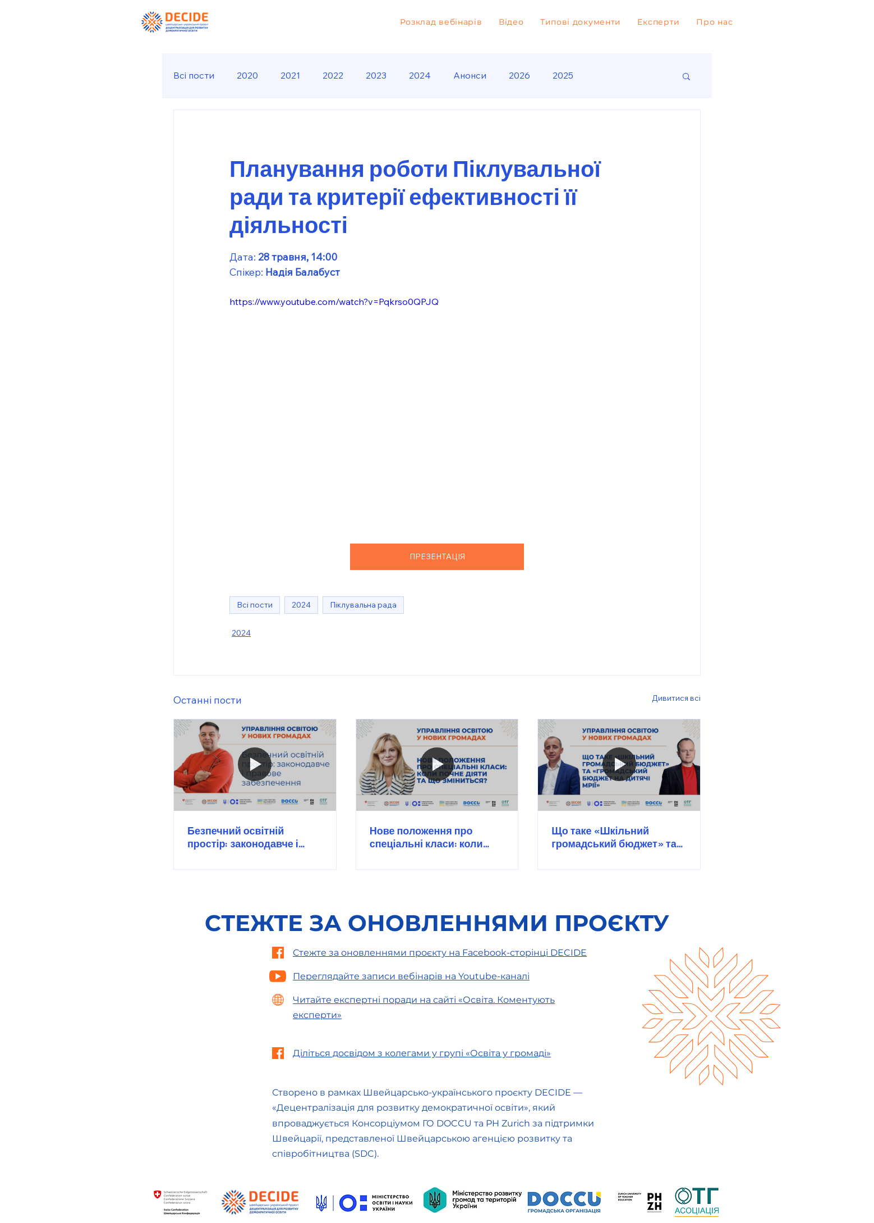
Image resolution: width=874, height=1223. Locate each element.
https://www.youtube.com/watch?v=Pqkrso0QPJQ (334, 301)
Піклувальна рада (363, 605)
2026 (519, 75)
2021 (290, 75)
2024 (420, 75)
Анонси (469, 75)
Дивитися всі (676, 698)
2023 (376, 75)
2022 (333, 75)
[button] (686, 75)
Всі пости (193, 75)
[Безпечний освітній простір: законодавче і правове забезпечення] (255, 764)
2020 (247, 75)
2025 (563, 75)
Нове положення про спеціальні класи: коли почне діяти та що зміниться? (426, 837)
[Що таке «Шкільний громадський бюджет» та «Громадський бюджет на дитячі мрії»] (619, 764)
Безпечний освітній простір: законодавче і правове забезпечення (243, 837)
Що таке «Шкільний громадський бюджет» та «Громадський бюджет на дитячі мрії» (614, 837)
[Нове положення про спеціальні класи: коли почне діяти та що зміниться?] (437, 764)
